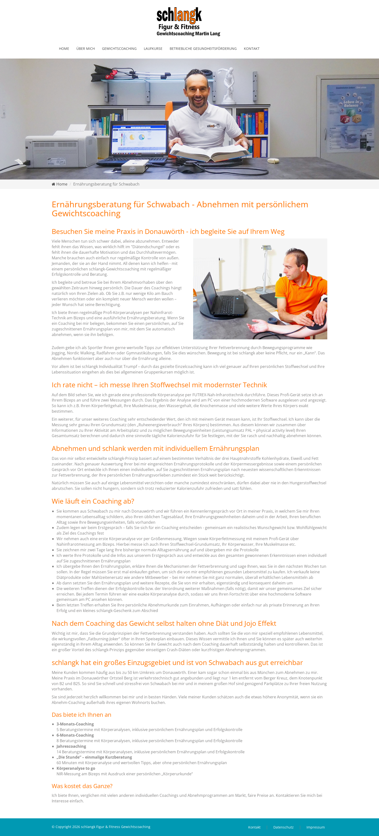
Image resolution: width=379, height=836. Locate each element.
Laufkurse (153, 48)
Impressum (315, 827)
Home (64, 48)
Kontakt (252, 48)
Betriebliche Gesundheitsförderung (203, 48)
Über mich (85, 48)
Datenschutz (283, 827)
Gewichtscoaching (119, 48)
